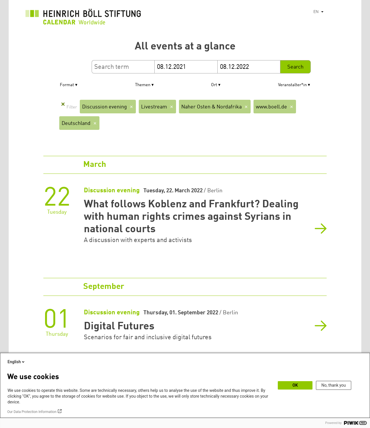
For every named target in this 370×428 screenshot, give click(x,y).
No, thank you (333, 385)
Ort (214, 85)
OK (295, 385)
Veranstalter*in (292, 85)
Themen (142, 85)
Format (67, 85)
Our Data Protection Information (31, 412)
